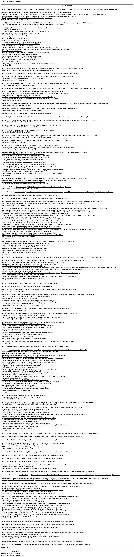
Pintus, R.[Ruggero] (6, 532)
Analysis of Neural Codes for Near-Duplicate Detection (41, 527)
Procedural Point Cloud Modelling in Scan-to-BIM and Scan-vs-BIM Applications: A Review (29, 166)
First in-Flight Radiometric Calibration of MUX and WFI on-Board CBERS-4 (44, 198)
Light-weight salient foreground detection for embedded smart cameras (23, 163)
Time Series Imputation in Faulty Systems (39, 286)
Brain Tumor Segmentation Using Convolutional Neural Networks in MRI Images (26, 155)
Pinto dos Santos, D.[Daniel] (9, 125)
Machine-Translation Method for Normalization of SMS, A (19, 247)
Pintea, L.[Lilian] (5, 23)
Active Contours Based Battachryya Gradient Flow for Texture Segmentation (40, 91)
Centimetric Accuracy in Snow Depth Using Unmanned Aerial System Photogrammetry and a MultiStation (33, 355)
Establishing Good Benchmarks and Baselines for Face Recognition (22, 416)
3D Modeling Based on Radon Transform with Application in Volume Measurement (46, 12)
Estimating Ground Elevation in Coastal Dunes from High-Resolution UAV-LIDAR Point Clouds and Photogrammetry (36, 480)
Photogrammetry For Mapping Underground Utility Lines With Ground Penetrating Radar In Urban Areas (33, 376)
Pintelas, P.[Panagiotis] (7, 73)
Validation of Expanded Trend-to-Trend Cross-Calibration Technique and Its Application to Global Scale (32, 235)
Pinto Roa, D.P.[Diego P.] (8, 145)
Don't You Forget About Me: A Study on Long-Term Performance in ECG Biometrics (52, 313)
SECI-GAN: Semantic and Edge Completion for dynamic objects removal (23, 275)
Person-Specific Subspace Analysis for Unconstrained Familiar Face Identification (26, 423)
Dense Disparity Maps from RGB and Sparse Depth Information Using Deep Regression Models (57, 178)
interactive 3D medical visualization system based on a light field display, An (24, 502)
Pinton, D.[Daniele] (6, 478)
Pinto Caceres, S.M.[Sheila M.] (10, 109)
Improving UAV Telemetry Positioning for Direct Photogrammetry (21, 364)
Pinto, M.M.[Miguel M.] (8, 402)
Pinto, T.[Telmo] (5, 461)
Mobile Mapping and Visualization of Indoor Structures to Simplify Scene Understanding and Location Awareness (36, 504)
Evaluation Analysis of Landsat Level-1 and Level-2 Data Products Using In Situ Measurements (30, 217)
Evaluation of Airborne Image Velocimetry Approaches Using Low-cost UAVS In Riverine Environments (32, 359)
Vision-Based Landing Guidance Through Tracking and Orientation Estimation (47, 308)
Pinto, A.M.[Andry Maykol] (9, 178)
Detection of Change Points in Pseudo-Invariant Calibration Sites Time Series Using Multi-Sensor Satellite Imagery (36, 214)
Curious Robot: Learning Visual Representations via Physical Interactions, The (25, 357)
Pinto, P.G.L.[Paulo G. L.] (8, 443)
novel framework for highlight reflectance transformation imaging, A (22, 534)
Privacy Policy (19, 2)
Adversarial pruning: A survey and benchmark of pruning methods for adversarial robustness (52, 486)
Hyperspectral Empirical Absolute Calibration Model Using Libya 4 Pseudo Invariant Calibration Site (31, 228)
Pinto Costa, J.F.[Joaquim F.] (9, 114)
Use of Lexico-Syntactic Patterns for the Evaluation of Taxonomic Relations (24, 250)
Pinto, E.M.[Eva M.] (6, 257)
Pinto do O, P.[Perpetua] (8, 120)
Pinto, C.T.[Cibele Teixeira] (8, 208)
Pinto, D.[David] (5, 242)
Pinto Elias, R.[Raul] (6, 130)
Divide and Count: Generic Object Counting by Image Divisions (20, 33)
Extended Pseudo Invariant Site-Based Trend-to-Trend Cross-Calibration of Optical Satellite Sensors (31, 222)
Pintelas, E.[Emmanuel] (8, 68)
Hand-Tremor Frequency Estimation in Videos (15, 38)
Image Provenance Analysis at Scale (12, 161)
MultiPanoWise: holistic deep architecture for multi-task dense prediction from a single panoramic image (33, 505)
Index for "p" (4, 548)
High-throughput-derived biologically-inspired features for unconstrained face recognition (29, 418)
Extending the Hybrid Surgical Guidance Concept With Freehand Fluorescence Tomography (29, 264)
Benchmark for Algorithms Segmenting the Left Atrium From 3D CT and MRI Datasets (43, 346)
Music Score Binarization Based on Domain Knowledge (38, 461)
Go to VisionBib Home (7, 2)
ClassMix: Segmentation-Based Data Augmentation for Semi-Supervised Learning (26, 296)
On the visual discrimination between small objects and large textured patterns (50, 83)
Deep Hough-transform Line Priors (12, 30)
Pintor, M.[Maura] (6, 486)
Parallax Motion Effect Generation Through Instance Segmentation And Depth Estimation (28, 164)
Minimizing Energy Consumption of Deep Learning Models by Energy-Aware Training (27, 492)
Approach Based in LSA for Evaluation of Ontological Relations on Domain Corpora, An (48, 242)
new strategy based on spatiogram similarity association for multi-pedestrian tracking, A (28, 97)
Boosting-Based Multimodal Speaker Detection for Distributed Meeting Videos (25, 409)
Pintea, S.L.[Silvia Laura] (8, 28)
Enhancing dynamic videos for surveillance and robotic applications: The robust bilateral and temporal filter (34, 180)
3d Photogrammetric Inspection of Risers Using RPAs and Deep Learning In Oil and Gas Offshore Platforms (50, 465)
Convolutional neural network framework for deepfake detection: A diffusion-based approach (55, 68)
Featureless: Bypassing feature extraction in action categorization (21, 37)
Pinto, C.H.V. (4, 201)
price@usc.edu (7, 553)
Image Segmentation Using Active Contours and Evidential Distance (22, 95)
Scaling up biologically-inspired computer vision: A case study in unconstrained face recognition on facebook (34, 425)
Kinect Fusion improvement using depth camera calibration (19, 367)
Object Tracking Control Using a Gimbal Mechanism (17, 466)
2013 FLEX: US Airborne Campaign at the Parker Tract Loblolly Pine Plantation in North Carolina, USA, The (56, 260)
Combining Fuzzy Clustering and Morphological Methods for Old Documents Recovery (28, 326)
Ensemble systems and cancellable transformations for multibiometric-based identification (45, 521)
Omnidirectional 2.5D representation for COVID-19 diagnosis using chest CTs (25, 445)
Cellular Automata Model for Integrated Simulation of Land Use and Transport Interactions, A (30, 411)
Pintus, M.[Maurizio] (7, 527)
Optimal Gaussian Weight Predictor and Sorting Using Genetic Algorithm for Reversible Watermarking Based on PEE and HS (39, 16)
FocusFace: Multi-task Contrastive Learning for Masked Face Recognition (23, 315)
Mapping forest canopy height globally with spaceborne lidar (20, 421)
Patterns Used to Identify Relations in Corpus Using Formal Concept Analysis (25, 249)
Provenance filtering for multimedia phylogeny (16, 168)
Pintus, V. (3, 541)
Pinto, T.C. (4, 465)
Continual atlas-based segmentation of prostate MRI (45, 125)
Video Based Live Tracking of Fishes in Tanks (15, 291)
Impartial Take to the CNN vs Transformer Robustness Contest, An (21, 271)
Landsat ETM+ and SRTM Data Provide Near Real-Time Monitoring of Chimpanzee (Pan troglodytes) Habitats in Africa (58, 23)
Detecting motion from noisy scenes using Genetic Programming (37, 195)
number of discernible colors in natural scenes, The (43, 440)
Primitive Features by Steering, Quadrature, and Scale (18, 85)
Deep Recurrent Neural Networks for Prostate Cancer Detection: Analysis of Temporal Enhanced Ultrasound (50, 437)
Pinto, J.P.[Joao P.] (6, 308)
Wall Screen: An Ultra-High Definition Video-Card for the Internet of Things (40, 455)
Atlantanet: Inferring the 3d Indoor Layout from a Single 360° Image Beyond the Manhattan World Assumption (35, 498)
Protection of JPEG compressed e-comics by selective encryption (21, 397)
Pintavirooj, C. (5, 12)
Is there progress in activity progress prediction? (16, 40)
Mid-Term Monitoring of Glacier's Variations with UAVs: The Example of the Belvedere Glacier (30, 373)
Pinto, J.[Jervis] (5, 295)
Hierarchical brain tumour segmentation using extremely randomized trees (24, 159)
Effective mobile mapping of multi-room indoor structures (19, 500)
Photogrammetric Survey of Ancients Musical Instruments (19, 374)
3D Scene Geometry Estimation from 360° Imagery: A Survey (45, 443)
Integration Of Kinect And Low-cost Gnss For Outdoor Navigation (21, 366)
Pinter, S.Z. (4, 88)
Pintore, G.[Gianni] (6, 497)
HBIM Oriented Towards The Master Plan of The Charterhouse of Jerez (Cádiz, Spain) (47, 140)
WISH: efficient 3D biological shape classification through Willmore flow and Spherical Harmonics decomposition (36, 514)
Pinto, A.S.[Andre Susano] (8, 187)
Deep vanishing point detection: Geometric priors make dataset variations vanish (26, 31)
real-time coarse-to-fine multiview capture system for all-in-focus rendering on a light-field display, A (32, 536)
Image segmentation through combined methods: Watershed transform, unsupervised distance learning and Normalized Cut (56, 471)
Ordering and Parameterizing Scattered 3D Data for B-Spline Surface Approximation (27, 18)
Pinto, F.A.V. (4, 283)
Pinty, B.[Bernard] (6, 544)
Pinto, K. (3, 346)
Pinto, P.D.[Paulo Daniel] (8, 440)
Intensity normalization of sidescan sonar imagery (33, 395)
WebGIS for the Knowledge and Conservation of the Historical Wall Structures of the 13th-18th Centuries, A (51, 541)
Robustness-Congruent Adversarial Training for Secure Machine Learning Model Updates (28, 493)
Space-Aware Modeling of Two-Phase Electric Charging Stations (39, 283)
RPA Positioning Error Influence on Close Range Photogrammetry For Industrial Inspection (29, 468)
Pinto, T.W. (4, 471)
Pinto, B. (3, 195)
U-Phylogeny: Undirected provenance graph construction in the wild (22, 171)
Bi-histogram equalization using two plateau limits (42, 145)
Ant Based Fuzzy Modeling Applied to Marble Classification (47, 322)
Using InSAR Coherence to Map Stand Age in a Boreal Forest (20, 427)
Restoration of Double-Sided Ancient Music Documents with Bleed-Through (24, 338)
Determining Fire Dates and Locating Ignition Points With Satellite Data (50, 452)
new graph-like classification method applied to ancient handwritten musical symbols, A (28, 333)
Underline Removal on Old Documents (13, 340)
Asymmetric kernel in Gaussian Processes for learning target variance (48, 28)
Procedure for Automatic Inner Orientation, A (15, 378)
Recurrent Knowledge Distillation (12, 51)
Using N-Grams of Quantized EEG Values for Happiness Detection (21, 252)
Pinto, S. (3, 455)
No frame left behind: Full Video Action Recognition (17, 45)
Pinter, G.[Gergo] (6, 76)
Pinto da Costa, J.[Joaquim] (9, 117)
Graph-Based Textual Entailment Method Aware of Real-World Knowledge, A (25, 245)
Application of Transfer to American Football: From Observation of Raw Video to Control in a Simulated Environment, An (58, 295)
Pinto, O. (3, 433)
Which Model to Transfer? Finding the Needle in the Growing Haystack (49, 187)
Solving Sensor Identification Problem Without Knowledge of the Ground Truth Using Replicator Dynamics (67, 135)
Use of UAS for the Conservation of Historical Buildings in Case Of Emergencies (25, 389)
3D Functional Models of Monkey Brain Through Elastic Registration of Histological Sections (51, 497)
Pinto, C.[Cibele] (5, 198)
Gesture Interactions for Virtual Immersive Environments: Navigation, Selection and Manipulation (31, 302)
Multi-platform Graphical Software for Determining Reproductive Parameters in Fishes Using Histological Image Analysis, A (56, 483)
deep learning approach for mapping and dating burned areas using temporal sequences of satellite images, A (60, 402)
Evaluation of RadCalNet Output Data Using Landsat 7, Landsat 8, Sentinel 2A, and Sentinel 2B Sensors (32, 221)
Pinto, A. (3, 152)
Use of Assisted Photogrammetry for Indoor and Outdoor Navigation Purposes (25, 387)
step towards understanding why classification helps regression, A (21, 56)
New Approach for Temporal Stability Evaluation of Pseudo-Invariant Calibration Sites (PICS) (29, 233)
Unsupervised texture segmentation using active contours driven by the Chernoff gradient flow (30, 99)
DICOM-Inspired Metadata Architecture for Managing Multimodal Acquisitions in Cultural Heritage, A (55, 532)
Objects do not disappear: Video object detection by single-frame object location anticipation (30, 47)
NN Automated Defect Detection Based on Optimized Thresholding (22, 334)
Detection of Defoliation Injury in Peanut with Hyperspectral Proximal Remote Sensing (28, 300)
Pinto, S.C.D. (4, 458)
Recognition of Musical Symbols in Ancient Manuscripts (18, 336)
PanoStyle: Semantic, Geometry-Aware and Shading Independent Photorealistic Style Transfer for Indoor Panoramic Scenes (39, 511)
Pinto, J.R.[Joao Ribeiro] (8, 313)
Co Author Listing (16, 9)
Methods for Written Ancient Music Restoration (16, 331)
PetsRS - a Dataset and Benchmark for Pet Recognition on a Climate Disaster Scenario (27, 447)
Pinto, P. (3, 437)
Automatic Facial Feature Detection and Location (39, 130)
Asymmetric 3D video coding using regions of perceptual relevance (22, 353)
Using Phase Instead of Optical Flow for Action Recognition (19, 60)
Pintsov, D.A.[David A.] (7, 524)
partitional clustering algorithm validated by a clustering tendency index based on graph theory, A (58, 117)
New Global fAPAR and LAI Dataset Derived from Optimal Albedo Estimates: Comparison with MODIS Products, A (57, 544)
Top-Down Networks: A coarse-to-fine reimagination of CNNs (20, 58)
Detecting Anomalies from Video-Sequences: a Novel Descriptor (21, 488)
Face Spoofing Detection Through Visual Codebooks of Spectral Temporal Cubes (26, 157)
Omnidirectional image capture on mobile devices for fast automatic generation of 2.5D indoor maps (32, 509)
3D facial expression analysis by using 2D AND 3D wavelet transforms (41, 458)
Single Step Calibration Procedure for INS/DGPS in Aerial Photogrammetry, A (25, 380)
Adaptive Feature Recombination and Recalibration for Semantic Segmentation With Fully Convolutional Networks (52, 152)
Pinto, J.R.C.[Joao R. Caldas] (9, 322)
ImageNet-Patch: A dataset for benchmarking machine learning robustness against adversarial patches (32, 490)
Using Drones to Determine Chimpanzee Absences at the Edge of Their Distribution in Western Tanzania (33, 25)
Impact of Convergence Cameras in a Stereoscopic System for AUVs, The (23, 182)
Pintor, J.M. (4, 483)
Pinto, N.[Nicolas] (6, 407)
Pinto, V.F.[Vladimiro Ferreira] (9, 475)
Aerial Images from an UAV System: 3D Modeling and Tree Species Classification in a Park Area (30, 351)
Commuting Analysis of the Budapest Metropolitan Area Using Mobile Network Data (48, 76)
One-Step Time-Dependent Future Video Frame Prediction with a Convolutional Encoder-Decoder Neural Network (36, 49)
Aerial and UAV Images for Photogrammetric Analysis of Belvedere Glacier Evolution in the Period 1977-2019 (54, 350)
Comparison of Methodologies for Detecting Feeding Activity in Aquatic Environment (50, 290)
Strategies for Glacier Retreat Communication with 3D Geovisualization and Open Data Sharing (30, 381)
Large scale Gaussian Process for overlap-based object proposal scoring (23, 42)
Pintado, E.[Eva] (5, 9)
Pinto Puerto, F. (5, 140)
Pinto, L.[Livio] (5, 350)
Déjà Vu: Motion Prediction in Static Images (15, 35)
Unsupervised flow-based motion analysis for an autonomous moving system (25, 183)
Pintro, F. (3, 521)
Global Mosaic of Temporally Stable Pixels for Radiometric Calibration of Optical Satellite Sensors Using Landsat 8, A (36, 224)
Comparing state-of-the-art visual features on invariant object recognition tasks (25, 412)
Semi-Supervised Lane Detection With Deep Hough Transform (20, 54)
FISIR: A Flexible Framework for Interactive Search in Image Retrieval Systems (54, 109)
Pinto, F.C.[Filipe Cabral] (8, 286)
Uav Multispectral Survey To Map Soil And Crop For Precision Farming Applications (26, 383)
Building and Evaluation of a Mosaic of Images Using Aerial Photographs (23, 324)
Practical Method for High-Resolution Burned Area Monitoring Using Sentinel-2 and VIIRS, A (29, 404)
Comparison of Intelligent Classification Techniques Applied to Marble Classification (27, 327)
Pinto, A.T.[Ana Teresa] (7, 192)
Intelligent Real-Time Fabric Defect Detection (15, 329)
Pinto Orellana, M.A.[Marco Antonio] (12, 135)
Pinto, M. (3, 395)
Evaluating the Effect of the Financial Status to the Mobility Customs (22, 78)
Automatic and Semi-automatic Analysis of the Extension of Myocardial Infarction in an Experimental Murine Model (62, 120)
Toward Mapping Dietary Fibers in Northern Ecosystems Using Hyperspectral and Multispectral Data (32, 317)
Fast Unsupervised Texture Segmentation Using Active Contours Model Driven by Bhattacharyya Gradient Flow (35, 93)
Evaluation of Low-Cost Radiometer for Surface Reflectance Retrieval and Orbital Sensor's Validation (32, 219)
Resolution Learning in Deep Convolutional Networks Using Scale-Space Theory (25, 53)
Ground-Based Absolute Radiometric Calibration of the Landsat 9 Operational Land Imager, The (30, 226)
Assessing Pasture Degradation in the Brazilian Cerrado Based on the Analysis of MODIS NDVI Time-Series (33, 262)
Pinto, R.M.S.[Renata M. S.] (9, 452)
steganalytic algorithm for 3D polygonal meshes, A (17, 538)
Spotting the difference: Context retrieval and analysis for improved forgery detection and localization (32, 170)
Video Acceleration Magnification (12, 61)
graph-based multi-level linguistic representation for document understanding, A (26, 243)
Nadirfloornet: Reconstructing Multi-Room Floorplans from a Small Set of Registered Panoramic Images (33, 507)
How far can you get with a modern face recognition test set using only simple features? (28, 419)
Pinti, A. (3, 91)
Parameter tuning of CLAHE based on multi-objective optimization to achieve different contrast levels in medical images (38, 147)
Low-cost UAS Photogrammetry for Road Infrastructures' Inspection (22, 371)
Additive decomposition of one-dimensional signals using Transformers (23, 154)
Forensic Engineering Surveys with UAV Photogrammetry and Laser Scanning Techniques (28, 360)
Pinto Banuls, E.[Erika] (7, 104)
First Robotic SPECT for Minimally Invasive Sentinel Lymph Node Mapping (24, 266)
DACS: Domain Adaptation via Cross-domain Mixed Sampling (20, 298)
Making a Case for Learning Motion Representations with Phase (21, 44)
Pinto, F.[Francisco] (6, 260)
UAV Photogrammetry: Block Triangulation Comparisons (18, 385)
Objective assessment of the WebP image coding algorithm (19, 529)
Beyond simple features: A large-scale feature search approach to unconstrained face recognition (52, 407)
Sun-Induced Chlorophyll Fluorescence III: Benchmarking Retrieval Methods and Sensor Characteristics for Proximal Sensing (39, 276)
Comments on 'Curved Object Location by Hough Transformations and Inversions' (51, 524)
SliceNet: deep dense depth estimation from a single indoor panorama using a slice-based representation (33, 512)
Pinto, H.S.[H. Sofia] (6, 290)
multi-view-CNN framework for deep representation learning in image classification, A (27, 70)
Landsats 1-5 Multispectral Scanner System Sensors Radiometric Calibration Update (27, 231)
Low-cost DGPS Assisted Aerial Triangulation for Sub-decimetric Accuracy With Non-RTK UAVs (30, 369)
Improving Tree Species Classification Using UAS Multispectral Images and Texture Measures (29, 362)
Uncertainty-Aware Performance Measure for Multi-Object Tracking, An (23, 303)
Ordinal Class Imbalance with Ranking (40, 114)
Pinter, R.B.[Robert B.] (7, 83)
